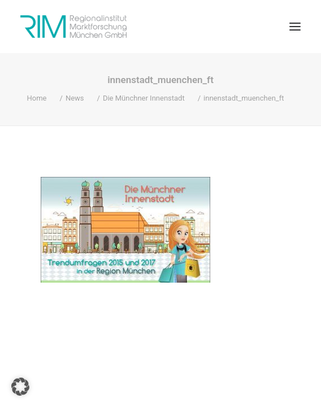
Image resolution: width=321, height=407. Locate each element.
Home (37, 98)
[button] (295, 26)
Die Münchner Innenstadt (144, 98)
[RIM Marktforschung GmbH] (73, 26)
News (75, 98)
